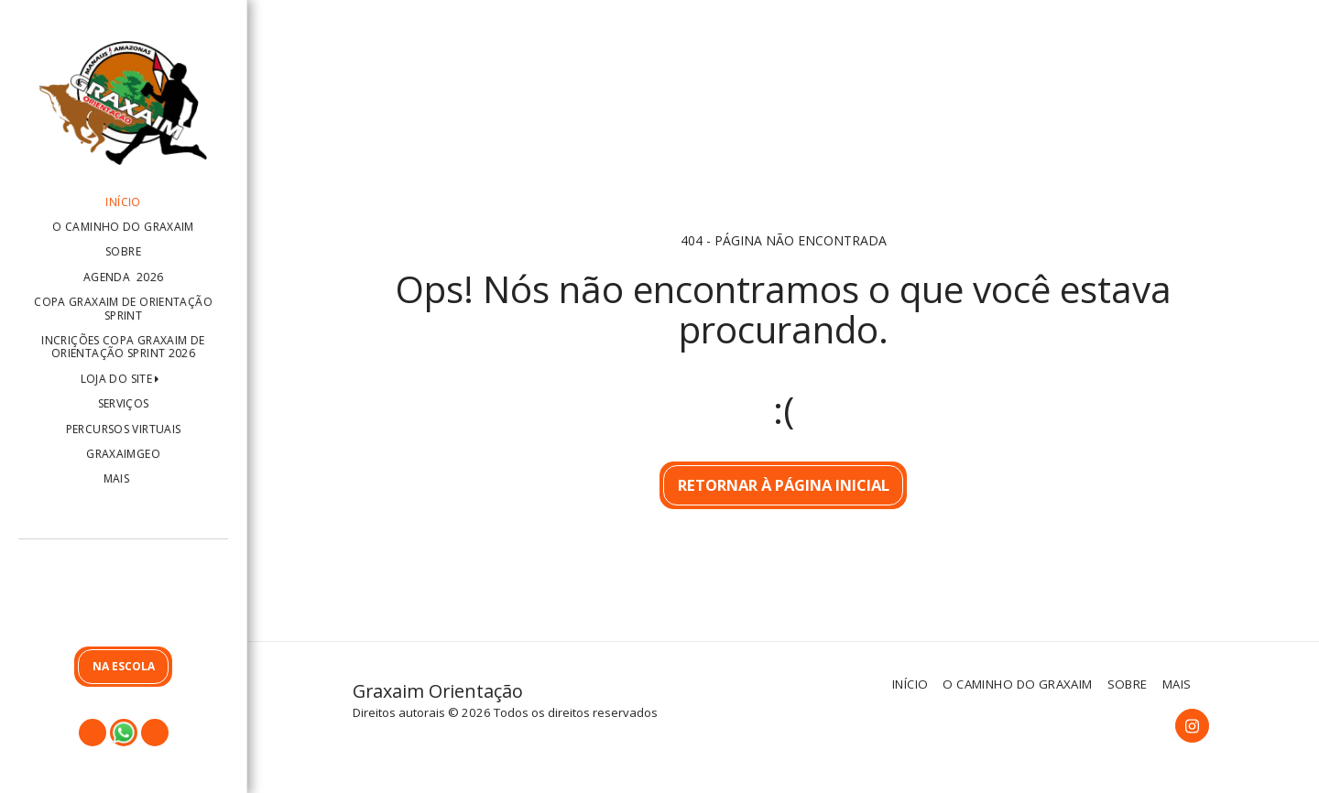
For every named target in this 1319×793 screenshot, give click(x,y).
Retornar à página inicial (783, 484)
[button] (123, 596)
